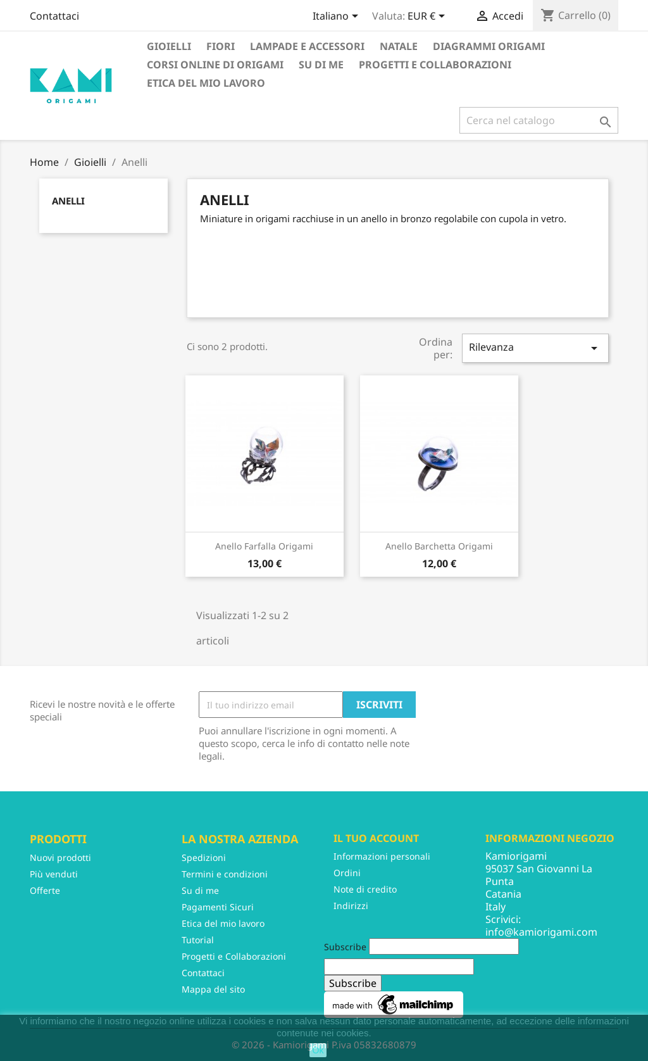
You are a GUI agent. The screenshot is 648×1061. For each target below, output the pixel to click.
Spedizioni (204, 857)
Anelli (68, 200)
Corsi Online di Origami (215, 65)
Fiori (220, 46)
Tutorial (198, 940)
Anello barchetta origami (439, 546)
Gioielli (169, 46)
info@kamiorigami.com (541, 932)
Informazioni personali (381, 856)
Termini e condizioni (225, 874)
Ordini (347, 873)
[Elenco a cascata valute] (428, 17)
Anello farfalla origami (264, 546)
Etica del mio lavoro (206, 83)
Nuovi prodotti (60, 857)
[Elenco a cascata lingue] (338, 17)
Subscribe (345, 947)
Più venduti (54, 874)
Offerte (45, 890)
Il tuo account (376, 838)
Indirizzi (350, 906)
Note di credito (365, 889)
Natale (399, 46)
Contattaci (54, 16)
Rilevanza (535, 348)
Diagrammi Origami (489, 46)
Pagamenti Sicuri (218, 907)
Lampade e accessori (307, 46)
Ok (318, 1050)
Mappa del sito (213, 989)
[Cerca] (538, 120)
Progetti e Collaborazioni (435, 65)
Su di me (321, 65)
